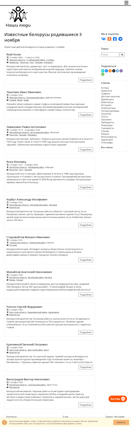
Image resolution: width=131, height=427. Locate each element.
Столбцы (50, 60)
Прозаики (106, 119)
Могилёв (53, 205)
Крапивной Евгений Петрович (27, 344)
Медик (12, 280)
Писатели (106, 113)
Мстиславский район (39, 132)
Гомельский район (37, 242)
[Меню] (126, 2)
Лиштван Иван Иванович (23, 92)
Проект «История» (115, 416)
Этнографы (107, 142)
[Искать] (122, 54)
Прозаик (39, 62)
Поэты (104, 116)
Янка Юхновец (16, 161)
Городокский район (37, 385)
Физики (105, 133)
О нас (65, 416)
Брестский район (35, 350)
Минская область (17, 60)
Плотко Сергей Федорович (24, 307)
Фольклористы (109, 136)
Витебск (48, 277)
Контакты (11, 416)
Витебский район (36, 277)
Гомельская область (18, 242)
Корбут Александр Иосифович (26, 199)
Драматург (14, 62)
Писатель (24, 62)
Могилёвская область (19, 132)
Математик (14, 387)
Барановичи (53, 312)
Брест (46, 350)
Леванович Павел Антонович (26, 127)
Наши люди (18, 25)
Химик (26, 100)
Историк (13, 245)
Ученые (105, 131)
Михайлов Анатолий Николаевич (29, 272)
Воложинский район (35, 97)
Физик (19, 100)
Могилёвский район (39, 205)
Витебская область (18, 167)
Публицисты (107, 122)
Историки (106, 105)
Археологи (106, 90)
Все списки (107, 147)
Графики (105, 93)
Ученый (12, 100)
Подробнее (86, 80)
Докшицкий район (36, 167)
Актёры (105, 87)
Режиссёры (106, 125)
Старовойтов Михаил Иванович (28, 237)
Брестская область (18, 312)
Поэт (32, 62)
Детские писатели (110, 96)
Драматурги (107, 99)
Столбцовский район (35, 60)
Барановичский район (37, 312)
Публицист (48, 62)
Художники (107, 139)
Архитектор (14, 207)
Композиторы (108, 108)
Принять (121, 422)
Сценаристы (107, 128)
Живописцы (107, 102)
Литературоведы (110, 110)
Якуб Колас (13, 54)
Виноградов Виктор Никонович (28, 379)
